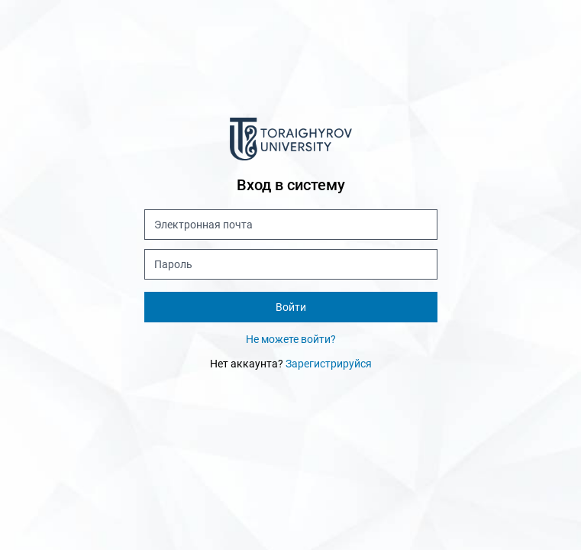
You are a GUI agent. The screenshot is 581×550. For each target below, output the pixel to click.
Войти (291, 307)
